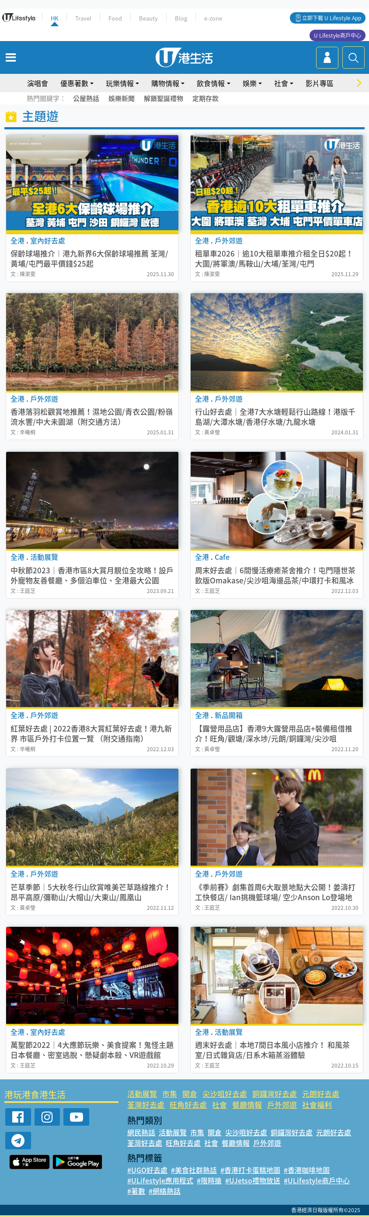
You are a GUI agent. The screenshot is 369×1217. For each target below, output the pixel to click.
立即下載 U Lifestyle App (331, 18)
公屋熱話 (86, 98)
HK (54, 18)
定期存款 (205, 98)
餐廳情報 (247, 1104)
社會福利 (317, 1104)
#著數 (136, 1191)
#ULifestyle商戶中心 (317, 1180)
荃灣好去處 (145, 1104)
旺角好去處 (188, 1104)
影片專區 (320, 83)
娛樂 (250, 83)
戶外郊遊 (282, 1104)
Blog (181, 18)
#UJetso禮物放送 (252, 1180)
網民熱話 (141, 1132)
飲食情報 (211, 83)
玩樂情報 (120, 83)
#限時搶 (209, 1180)
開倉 (189, 1093)
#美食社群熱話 (194, 1170)
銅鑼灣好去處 (274, 1093)
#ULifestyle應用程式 (160, 1180)
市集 (169, 1093)
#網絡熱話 (165, 1191)
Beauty (148, 18)
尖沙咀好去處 (224, 1093)
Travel (83, 18)
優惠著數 (74, 83)
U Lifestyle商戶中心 (337, 35)
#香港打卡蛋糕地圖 (250, 1170)
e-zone (213, 18)
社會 (281, 83)
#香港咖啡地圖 (307, 1170)
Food (115, 18)
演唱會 (37, 83)
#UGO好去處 (147, 1170)
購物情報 (165, 83)
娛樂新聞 (121, 98)
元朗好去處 (320, 1093)
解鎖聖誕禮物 (163, 98)
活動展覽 (142, 1093)
